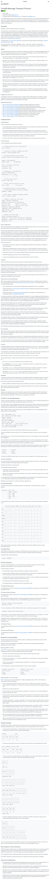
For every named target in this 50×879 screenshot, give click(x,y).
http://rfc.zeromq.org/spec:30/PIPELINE (11, 113)
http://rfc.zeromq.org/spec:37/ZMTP (10, 116)
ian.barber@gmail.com (30, 16)
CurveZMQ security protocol (18, 288)
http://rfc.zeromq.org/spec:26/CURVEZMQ (11, 107)
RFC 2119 (43, 45)
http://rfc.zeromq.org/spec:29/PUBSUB (11, 111)
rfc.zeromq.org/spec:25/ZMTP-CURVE (19, 287)
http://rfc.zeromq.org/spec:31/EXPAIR (10, 114)
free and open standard (15, 40)
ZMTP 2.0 (5, 639)
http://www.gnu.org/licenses (15, 38)
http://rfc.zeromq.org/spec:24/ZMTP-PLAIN (12, 104)
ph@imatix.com (15, 14)
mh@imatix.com (17, 16)
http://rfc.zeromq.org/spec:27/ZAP (10, 109)
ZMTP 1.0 (3, 668)
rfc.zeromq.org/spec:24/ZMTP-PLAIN (19, 283)
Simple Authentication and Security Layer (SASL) (25, 277)
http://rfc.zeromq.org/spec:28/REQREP (11, 110)
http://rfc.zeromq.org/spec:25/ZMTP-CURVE (12, 106)
